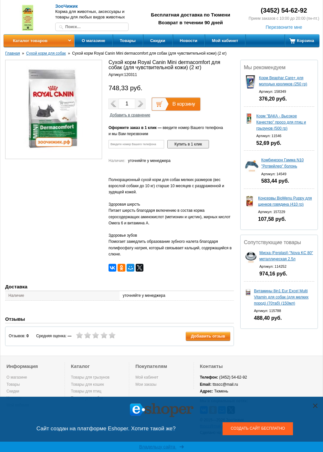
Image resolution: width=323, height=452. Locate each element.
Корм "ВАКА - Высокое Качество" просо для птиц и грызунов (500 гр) (281, 122)
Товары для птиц (86, 391)
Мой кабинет (225, 40)
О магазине (93, 40)
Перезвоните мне (284, 27)
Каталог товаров (30, 40)
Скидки (157, 40)
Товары (128, 40)
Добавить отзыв (208, 336)
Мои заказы (145, 384)
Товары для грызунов (90, 377)
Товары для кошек (87, 384)
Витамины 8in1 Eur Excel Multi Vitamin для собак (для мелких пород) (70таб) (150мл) (281, 297)
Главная (12, 53)
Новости (189, 40)
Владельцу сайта (161, 446)
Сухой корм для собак (46, 53)
